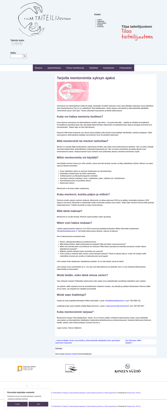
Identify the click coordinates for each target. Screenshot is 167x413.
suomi (99, 20)
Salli (38, 404)
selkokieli (100, 21)
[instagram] (38, 386)
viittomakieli (101, 23)
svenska (100, 26)
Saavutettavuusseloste (95, 393)
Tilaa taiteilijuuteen (136, 26)
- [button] (13, 43)
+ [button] (16, 43)
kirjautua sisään (71, 354)
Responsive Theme (133, 393)
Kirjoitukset (108, 68)
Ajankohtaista (54, 68)
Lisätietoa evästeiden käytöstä (18, 399)
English (100, 25)
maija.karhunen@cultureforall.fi (117, 306)
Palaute (65, 393)
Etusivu (38, 68)
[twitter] (32, 386)
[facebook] (27, 386)
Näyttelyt (93, 68)
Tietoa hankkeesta (75, 68)
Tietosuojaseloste (110, 393)
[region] (27, 399)
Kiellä (17, 404)
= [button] (20, 43)
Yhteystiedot (125, 68)
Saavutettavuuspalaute (77, 393)
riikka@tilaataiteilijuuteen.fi (67, 231)
